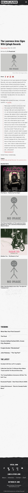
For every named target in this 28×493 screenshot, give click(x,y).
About (4, 477)
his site (9, 102)
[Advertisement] (14, 23)
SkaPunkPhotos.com (14, 486)
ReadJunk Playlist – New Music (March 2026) (14, 381)
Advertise (11, 477)
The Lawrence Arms (21, 160)
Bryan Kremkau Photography (14, 485)
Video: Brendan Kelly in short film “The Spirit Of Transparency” (13, 287)
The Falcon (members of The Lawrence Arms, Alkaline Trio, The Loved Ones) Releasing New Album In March (13, 224)
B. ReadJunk (11, 51)
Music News (4, 48)
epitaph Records (12, 160)
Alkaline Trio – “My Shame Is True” (10, 256)
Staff (24, 477)
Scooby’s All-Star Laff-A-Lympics (11, 364)
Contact (18, 477)
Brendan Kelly (4, 160)
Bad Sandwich (9, 152)
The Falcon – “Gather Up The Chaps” (10, 192)
